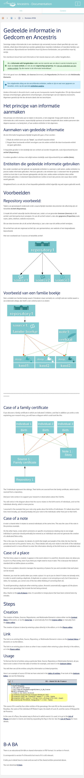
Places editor (68, 627)
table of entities (54, 673)
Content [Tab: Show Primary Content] (63, 11)
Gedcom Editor (65, 664)
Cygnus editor (57, 620)
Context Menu (73, 639)
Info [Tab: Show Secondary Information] (21, 11)
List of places (22, 593)
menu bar (28, 620)
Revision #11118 (30, 18)
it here (19, 765)
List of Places (66, 719)
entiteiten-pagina (37, 86)
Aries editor (10, 623)
